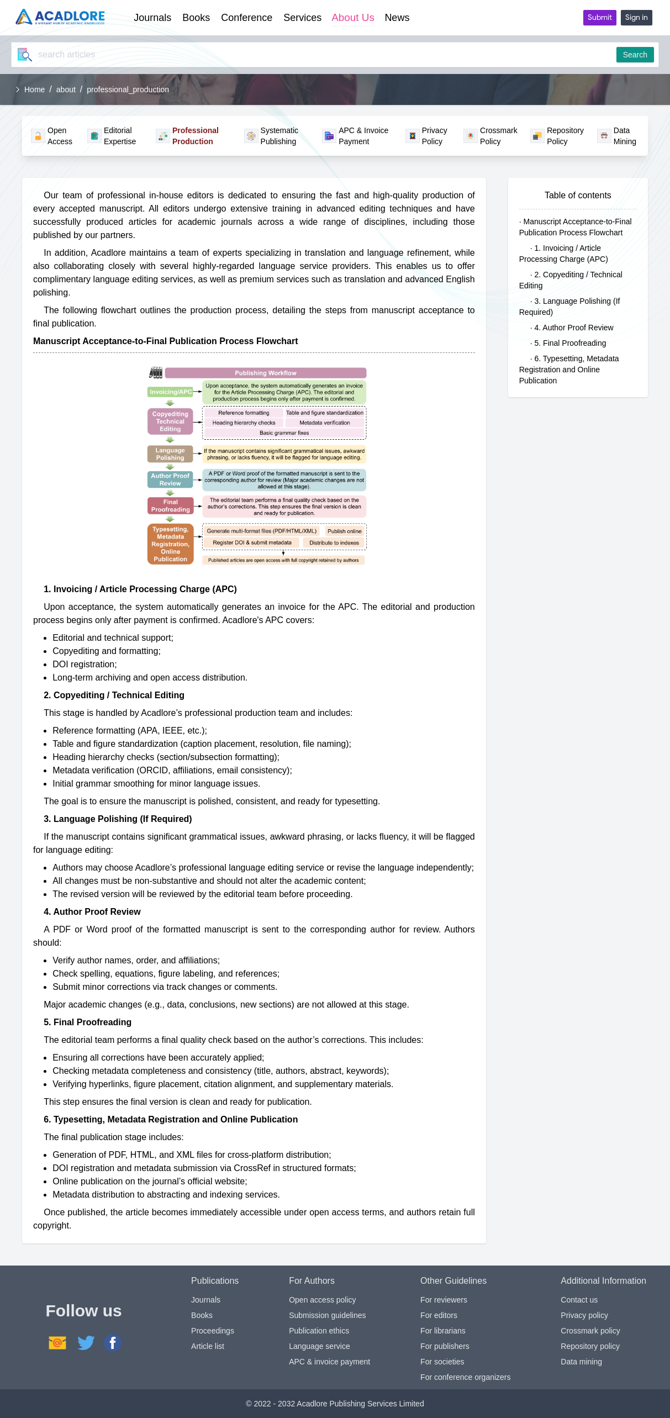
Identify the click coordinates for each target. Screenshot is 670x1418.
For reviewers (443, 1299)
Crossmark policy (590, 1330)
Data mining (581, 1361)
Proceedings (212, 1330)
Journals (205, 1299)
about (66, 89)
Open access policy (322, 1299)
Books (202, 1315)
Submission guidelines (327, 1315)
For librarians (443, 1330)
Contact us (579, 1299)
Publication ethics (319, 1330)
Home (34, 89)
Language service (319, 1346)
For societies (442, 1361)
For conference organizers (465, 1377)
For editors (438, 1315)
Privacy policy (584, 1315)
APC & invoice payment (329, 1361)
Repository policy (590, 1346)
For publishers (444, 1346)
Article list (207, 1346)
